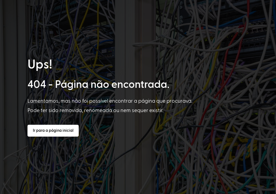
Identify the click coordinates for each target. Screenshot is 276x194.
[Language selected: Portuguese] (141, 189)
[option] (19, 189)
